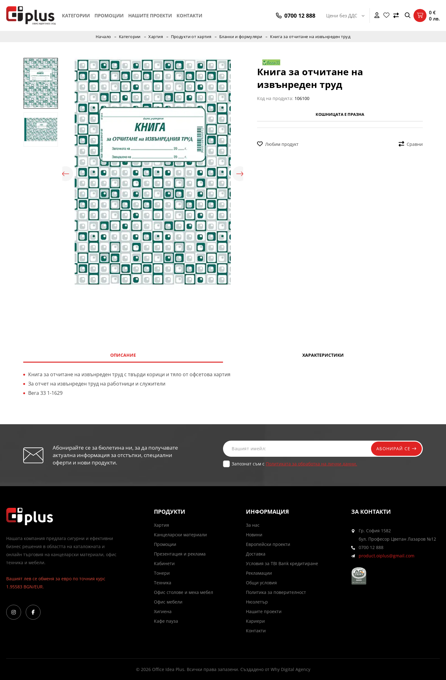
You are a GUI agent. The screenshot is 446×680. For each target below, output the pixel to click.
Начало (103, 36)
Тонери (162, 573)
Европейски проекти (268, 544)
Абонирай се (395, 448)
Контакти (189, 15)
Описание (123, 355)
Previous (65, 173)
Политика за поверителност (276, 592)
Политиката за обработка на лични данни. (311, 464)
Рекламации (259, 573)
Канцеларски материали (180, 535)
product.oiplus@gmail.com (386, 556)
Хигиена (163, 611)
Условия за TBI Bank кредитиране (282, 563)
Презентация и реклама (180, 554)
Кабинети (164, 563)
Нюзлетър (257, 602)
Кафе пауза (166, 621)
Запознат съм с (294, 463)
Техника (162, 583)
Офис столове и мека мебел (183, 592)
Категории (76, 15)
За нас (253, 525)
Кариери (255, 621)
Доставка (255, 554)
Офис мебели (168, 602)
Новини (254, 535)
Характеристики (323, 355)
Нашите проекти (150, 15)
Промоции (109, 15)
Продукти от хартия (191, 36)
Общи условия (261, 583)
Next (240, 173)
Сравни (411, 144)
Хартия (155, 36)
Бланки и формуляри (241, 36)
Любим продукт (278, 144)
